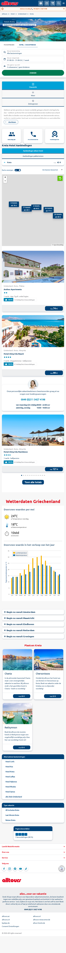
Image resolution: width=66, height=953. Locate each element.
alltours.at (6, 916)
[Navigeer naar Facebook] (4, 869)
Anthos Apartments (13, 289)
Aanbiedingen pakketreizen (33, 156)
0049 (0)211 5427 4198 (33, 399)
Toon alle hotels (33, 482)
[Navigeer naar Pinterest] (15, 869)
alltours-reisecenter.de (41, 919)
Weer (33, 93)
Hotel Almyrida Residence (16, 452)
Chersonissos (43, 673)
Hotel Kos (9, 766)
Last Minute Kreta (12, 815)
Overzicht (33, 85)
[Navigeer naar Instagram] (9, 869)
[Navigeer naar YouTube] (20, 869)
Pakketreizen (9, 45)
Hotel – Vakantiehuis (27, 45)
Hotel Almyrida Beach (14, 353)
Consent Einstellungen (10, 926)
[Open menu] (63, 3)
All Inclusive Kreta (12, 810)
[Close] (64, 9)
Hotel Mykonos (11, 782)
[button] (55, 215)
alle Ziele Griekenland (13, 797)
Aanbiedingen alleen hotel (33, 151)
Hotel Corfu (9, 761)
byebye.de (6, 923)
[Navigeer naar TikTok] (26, 869)
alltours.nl (37, 916)
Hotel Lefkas (10, 777)
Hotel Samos (10, 792)
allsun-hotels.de (39, 923)
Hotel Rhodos (10, 787)
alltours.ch (6, 919)
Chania (8, 673)
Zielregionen (33, 102)
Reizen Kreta (10, 820)
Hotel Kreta (9, 771)
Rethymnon (11, 727)
